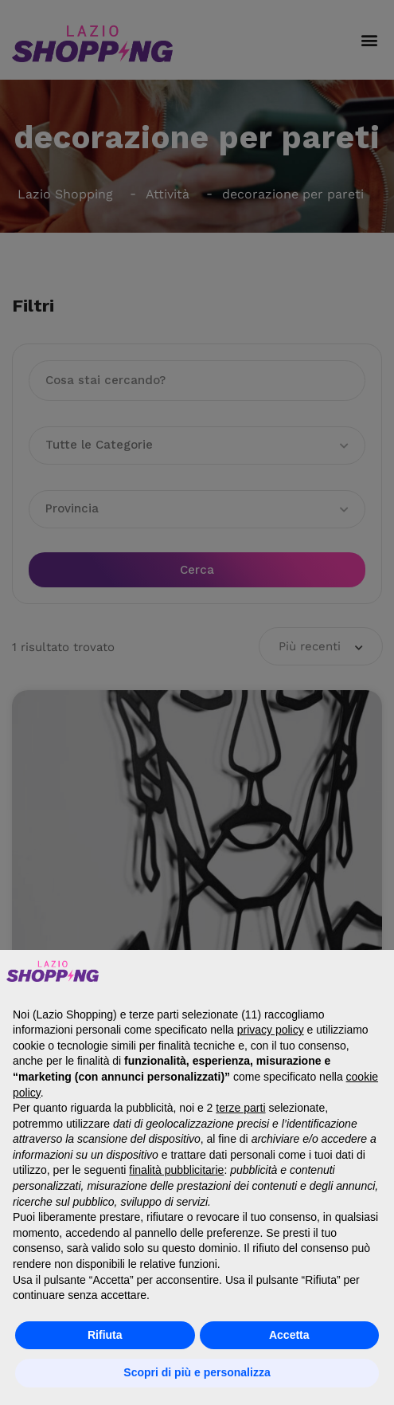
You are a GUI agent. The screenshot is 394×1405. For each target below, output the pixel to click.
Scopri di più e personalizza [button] (196, 1372)
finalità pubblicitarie (176, 1170)
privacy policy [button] (270, 1029)
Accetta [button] (289, 1334)
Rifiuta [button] (105, 1334)
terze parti (240, 1107)
